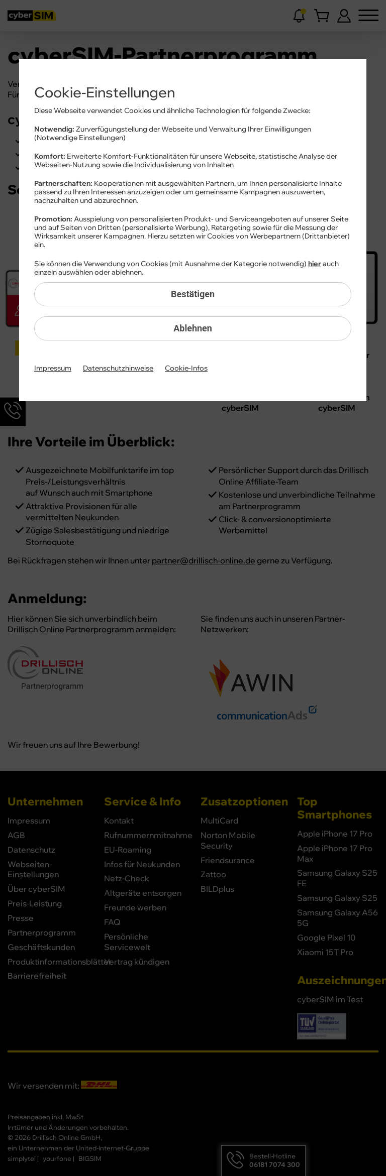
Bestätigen (193, 294)
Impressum (52, 369)
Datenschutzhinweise (118, 369)
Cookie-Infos (186, 369)
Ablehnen (192, 328)
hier (314, 264)
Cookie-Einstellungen (104, 93)
